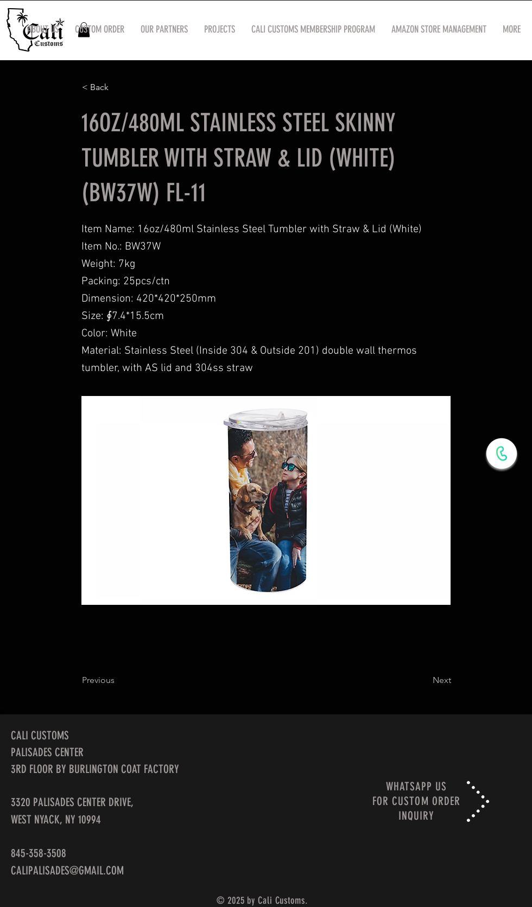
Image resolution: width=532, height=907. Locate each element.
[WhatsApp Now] (501, 453)
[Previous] (118, 681)
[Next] (424, 681)
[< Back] (118, 87)
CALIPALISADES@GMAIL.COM (67, 870)
